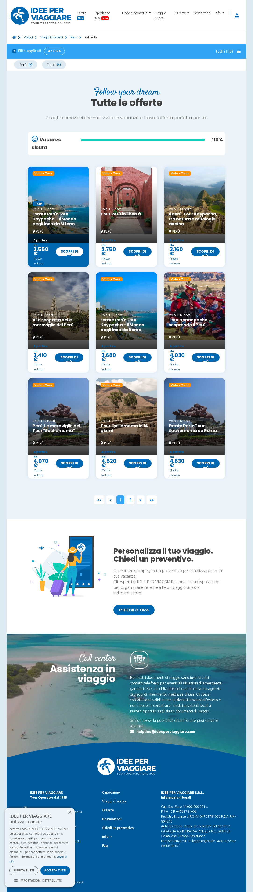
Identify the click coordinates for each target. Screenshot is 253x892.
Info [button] (218, 13)
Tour (54, 64)
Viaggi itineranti (51, 37)
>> (151, 499)
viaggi (28, 37)
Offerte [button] (181, 13)
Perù (25, 64)
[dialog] (40, 847)
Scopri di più (69, 252)
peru (74, 37)
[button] (39, 880)
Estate (81, 15)
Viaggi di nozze (161, 15)
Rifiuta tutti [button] (23, 870)
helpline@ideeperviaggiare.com (166, 731)
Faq (105, 845)
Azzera (54, 51)
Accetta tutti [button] (55, 870)
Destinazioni (202, 13)
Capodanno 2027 (101, 15)
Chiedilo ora (134, 610)
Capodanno (111, 792)
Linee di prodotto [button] (135, 13)
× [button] (69, 812)
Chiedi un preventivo (118, 828)
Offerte (108, 810)
